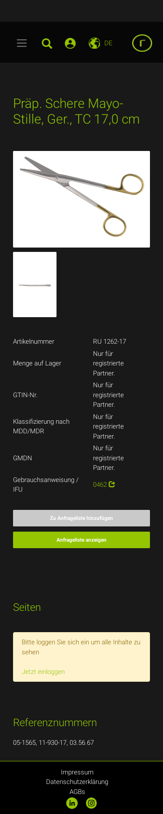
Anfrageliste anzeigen (81, 540)
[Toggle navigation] (22, 43)
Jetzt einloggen (43, 672)
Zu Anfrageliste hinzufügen (81, 518)
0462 (104, 485)
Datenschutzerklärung (77, 782)
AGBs (77, 792)
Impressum (77, 772)
